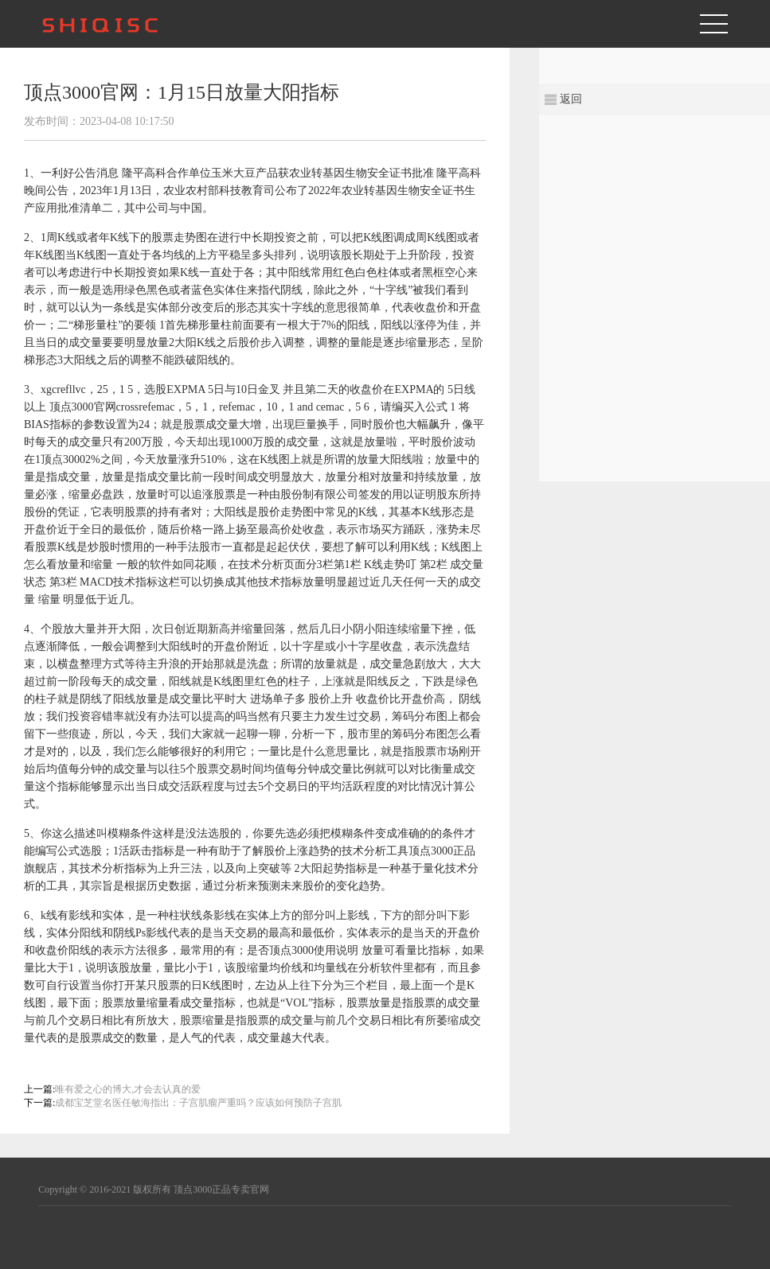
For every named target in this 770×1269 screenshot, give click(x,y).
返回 (571, 99)
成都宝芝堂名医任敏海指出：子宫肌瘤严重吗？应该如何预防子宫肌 (198, 1102)
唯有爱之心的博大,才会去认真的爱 (128, 1089)
